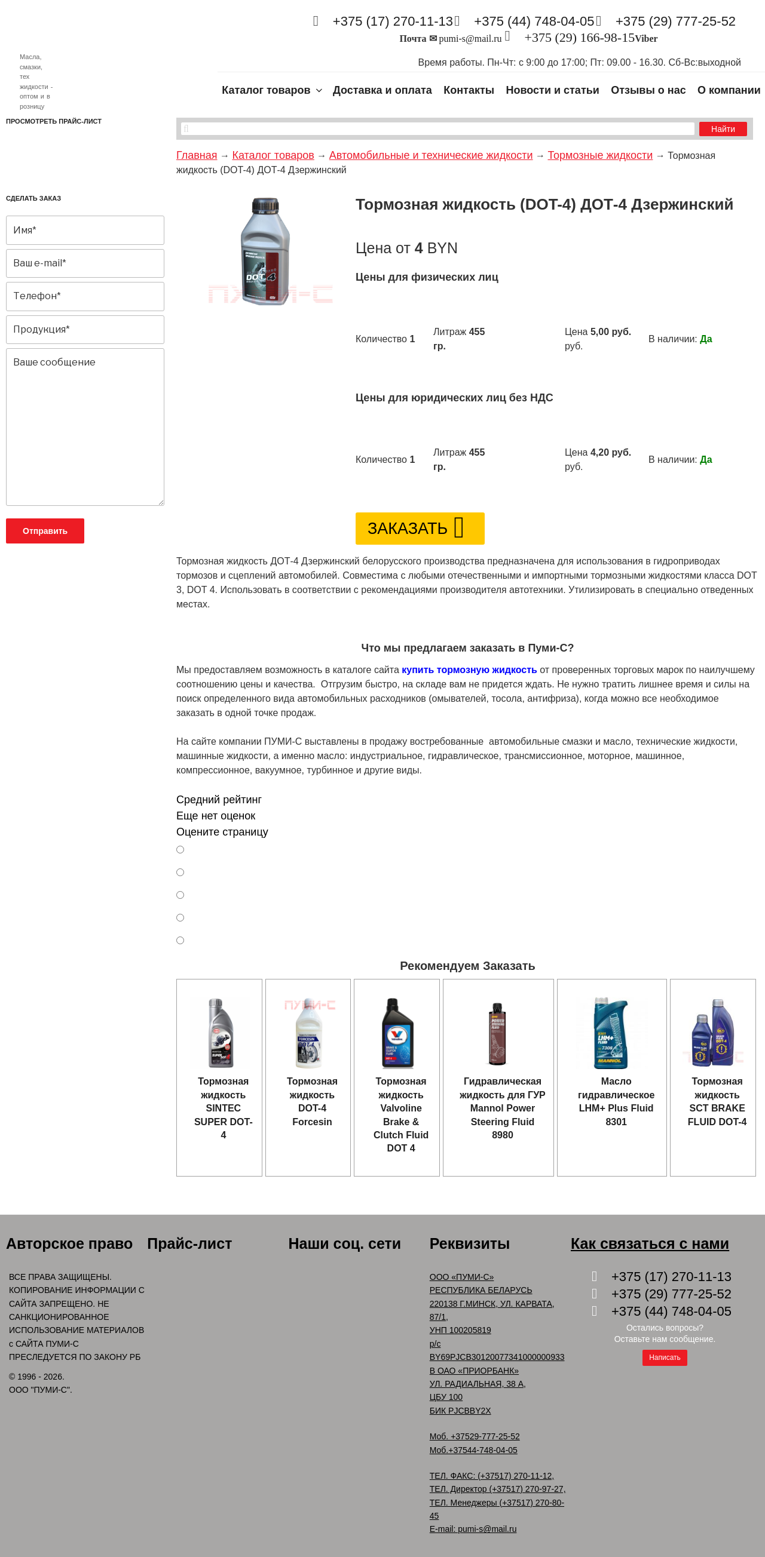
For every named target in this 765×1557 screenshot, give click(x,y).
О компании (729, 90)
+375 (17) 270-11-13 (393, 21)
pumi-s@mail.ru (470, 38)
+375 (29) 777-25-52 (676, 21)
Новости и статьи (552, 90)
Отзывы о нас (648, 90)
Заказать (408, 529)
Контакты (468, 90)
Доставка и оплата (382, 90)
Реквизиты (470, 1243)
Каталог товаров (273, 90)
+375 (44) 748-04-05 (534, 21)
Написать (665, 1357)
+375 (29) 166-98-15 (579, 37)
